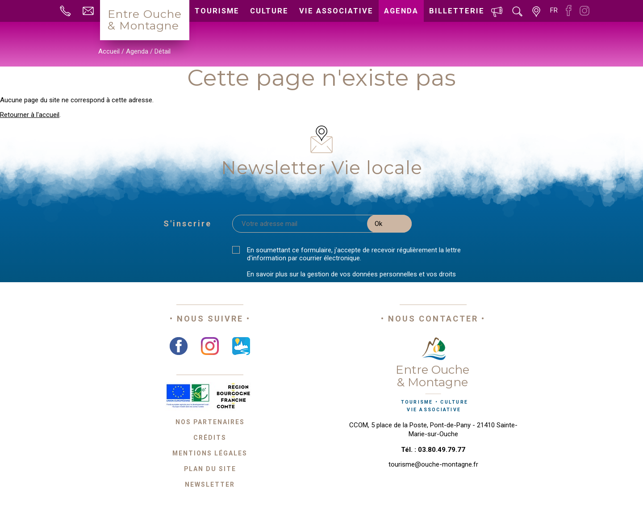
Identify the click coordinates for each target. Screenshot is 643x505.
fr (554, 10)
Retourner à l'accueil (29, 115)
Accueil (109, 51)
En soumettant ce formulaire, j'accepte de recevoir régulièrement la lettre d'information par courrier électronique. (354, 254)
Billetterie (456, 11)
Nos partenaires (210, 422)
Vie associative (336, 11)
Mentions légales (209, 453)
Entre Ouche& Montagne (145, 19)
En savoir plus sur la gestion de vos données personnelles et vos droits (351, 274)
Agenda (401, 11)
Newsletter (210, 484)
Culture (269, 11)
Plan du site (210, 468)
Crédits (209, 437)
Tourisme (217, 11)
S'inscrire (187, 223)
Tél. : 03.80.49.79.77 (433, 450)
